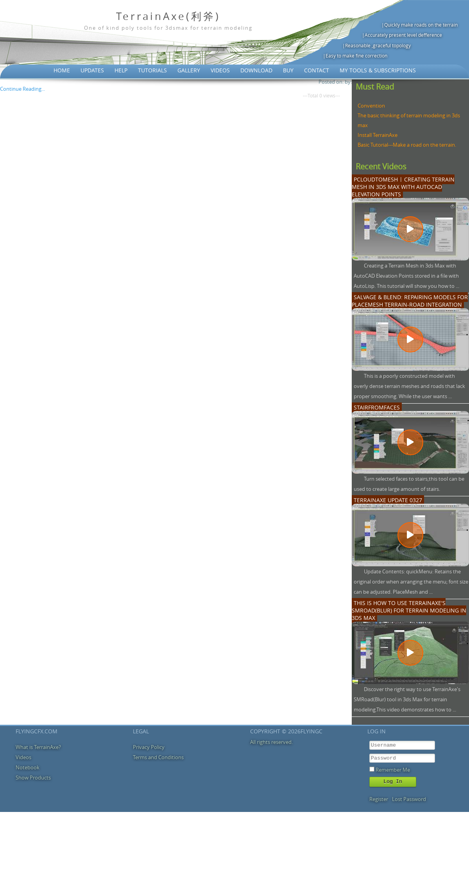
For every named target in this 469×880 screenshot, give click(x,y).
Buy (288, 70)
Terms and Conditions (158, 757)
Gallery (188, 70)
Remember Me (393, 769)
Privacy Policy (149, 747)
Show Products (33, 777)
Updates (92, 70)
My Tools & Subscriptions (378, 70)
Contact (316, 70)
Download (256, 70)
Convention (371, 105)
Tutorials (152, 70)
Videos (220, 70)
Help (121, 70)
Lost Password (409, 799)
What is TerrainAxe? (38, 747)
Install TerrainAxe (377, 134)
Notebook (27, 767)
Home (62, 70)
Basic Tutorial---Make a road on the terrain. (407, 144)
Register (378, 799)
